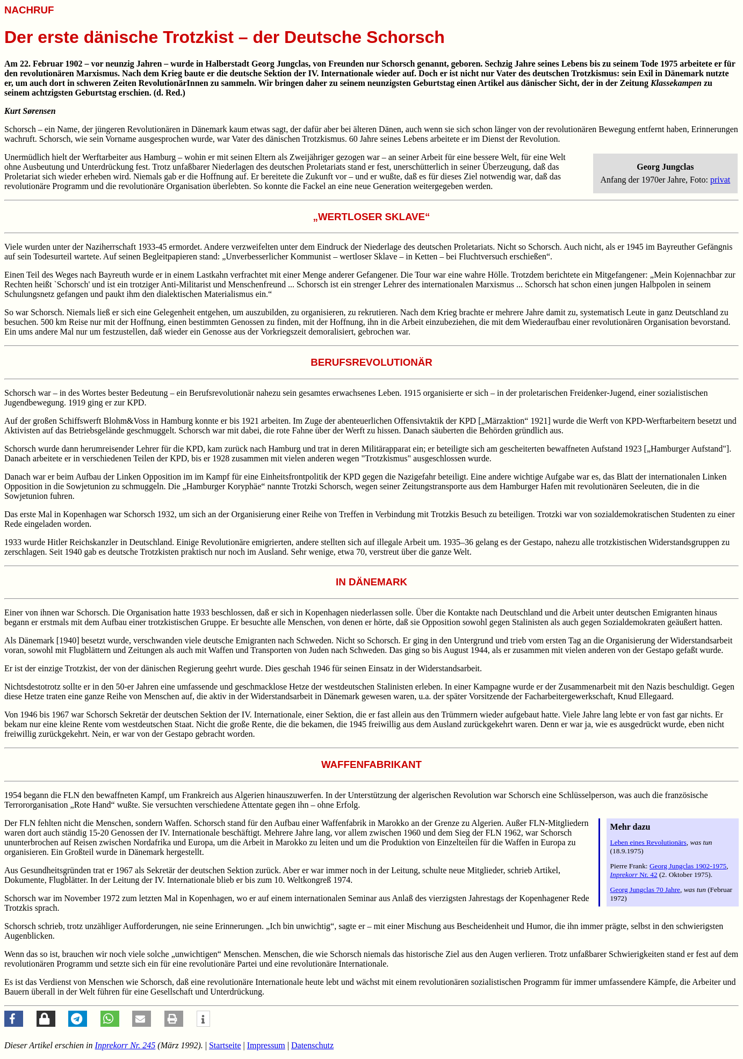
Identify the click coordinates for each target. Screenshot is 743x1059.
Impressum (266, 1045)
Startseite (225, 1045)
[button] (13, 1019)
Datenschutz (312, 1045)
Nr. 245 (125, 1045)
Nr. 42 (634, 875)
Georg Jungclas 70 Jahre (645, 890)
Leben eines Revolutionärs (648, 842)
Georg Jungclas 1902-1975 (688, 866)
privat (720, 179)
